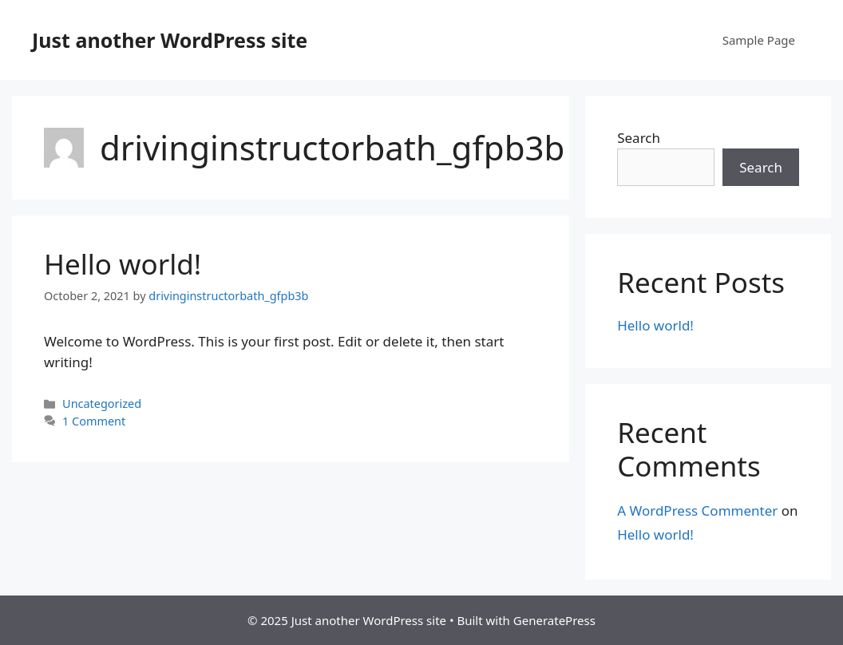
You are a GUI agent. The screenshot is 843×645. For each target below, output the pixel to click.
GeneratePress (554, 620)
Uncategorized (101, 403)
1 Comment (93, 421)
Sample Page (758, 40)
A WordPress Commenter (697, 510)
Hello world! (122, 264)
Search (638, 138)
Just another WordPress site (169, 39)
